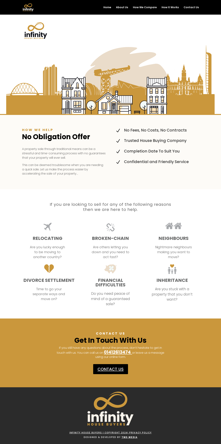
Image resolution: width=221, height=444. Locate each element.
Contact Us (191, 7)
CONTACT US (111, 369)
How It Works (170, 7)
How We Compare (145, 7)
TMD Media (129, 437)
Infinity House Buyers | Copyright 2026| (99, 432)
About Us (122, 7)
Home (107, 7)
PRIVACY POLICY (140, 432)
